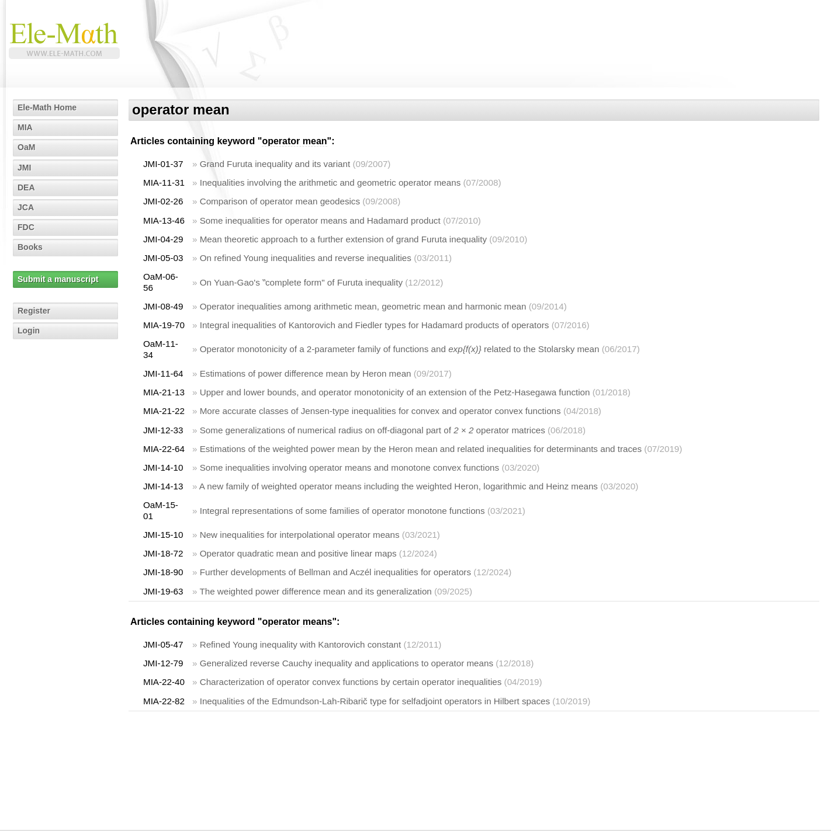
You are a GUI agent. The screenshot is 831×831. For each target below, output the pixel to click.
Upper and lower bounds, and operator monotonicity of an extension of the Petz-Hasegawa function (395, 392)
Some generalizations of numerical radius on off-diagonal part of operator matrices (372, 430)
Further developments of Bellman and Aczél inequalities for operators (335, 572)
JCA (26, 207)
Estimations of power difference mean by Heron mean (305, 373)
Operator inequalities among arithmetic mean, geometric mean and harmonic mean (363, 306)
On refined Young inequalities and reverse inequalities (305, 258)
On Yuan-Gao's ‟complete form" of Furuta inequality (301, 282)
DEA (26, 187)
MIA (25, 127)
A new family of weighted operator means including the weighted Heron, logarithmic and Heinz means (398, 486)
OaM (26, 147)
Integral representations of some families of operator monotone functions (342, 511)
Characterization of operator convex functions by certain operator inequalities (351, 682)
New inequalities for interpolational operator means (300, 535)
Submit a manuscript (58, 279)
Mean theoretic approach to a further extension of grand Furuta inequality (343, 239)
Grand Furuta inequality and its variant (275, 164)
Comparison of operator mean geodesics (280, 201)
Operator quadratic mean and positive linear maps (298, 553)
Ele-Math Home (47, 107)
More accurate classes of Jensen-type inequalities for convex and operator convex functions (380, 411)
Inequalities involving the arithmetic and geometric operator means (330, 182)
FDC (26, 227)
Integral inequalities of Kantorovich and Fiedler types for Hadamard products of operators (374, 325)
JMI (24, 167)
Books (30, 247)
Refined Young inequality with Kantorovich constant (300, 644)
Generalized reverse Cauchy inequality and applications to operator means (346, 663)
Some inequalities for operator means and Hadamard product (320, 220)
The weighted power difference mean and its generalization (315, 591)
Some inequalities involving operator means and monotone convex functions (349, 467)
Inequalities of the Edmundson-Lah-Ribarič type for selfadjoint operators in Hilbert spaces (375, 701)
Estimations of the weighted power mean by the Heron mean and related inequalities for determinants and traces (421, 449)
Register (34, 310)
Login (29, 330)
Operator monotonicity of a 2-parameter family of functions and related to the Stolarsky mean (400, 349)
